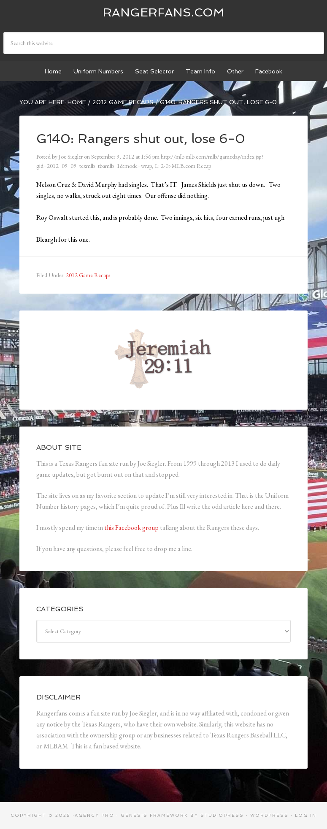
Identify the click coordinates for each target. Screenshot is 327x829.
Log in (305, 815)
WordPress (269, 815)
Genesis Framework (154, 815)
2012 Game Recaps (88, 275)
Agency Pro (94, 815)
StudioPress (222, 815)
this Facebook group (131, 527)
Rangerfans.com (163, 12)
